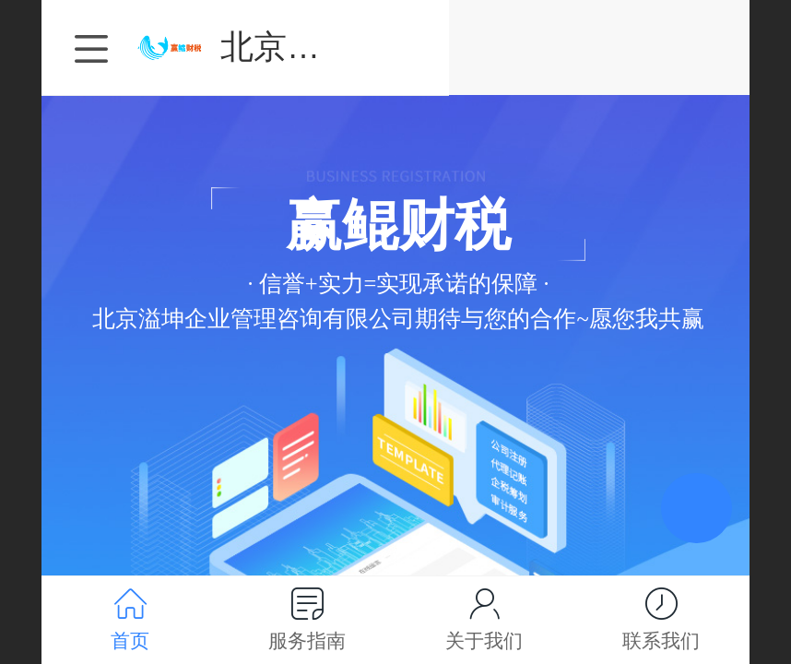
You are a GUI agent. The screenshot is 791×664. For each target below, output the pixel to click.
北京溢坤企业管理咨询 (499, 46)
